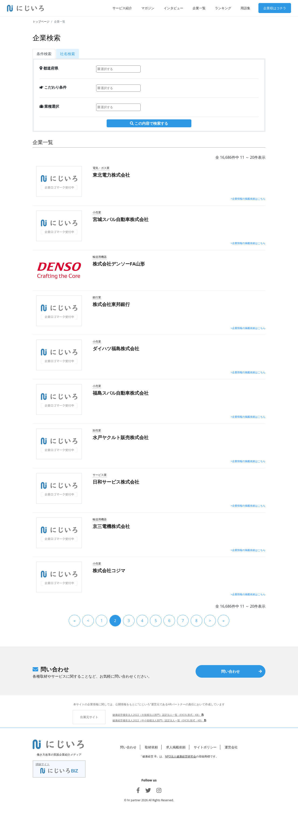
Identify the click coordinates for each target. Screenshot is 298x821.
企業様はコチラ (274, 8)
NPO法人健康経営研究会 (180, 756)
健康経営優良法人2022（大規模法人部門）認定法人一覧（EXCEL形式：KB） (157, 715)
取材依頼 (151, 747)
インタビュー (173, 8)
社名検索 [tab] (67, 53)
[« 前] (88, 620)
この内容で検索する (149, 123)
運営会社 (231, 747)
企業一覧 (199, 8)
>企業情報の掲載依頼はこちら (248, 198)
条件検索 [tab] (44, 53)
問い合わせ (241, 671)
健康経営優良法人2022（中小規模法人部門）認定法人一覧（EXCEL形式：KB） (159, 720)
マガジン (147, 8)
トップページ (41, 22)
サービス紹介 (122, 8)
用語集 (245, 8)
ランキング (223, 8)
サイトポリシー (205, 747)
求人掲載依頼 (176, 747)
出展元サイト (89, 717)
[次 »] (210, 620)
